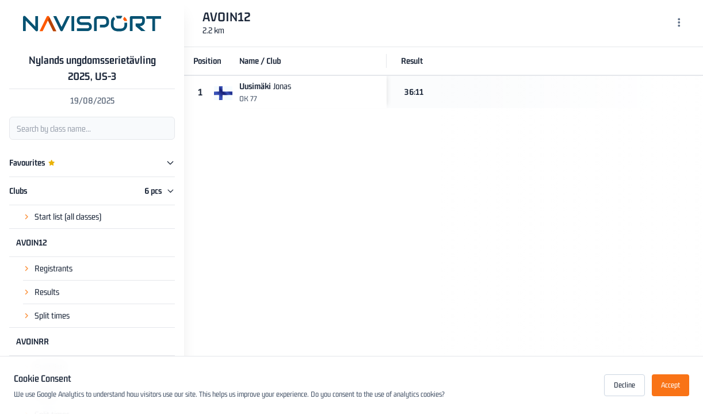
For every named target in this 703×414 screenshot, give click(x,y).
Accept (670, 385)
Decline (624, 385)
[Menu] (679, 23)
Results (47, 292)
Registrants (53, 268)
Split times (52, 315)
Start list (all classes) (68, 216)
